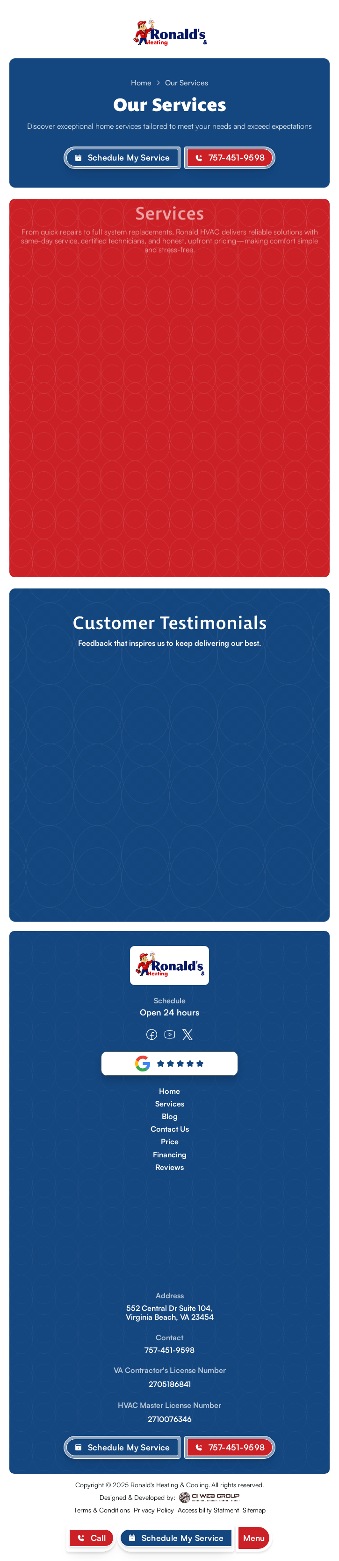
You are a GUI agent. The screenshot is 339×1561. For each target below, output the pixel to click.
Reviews (169, 1167)
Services (169, 1103)
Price (170, 1141)
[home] (170, 34)
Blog (170, 1116)
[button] (254, 1538)
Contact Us (170, 1129)
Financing (170, 1154)
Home (141, 82)
